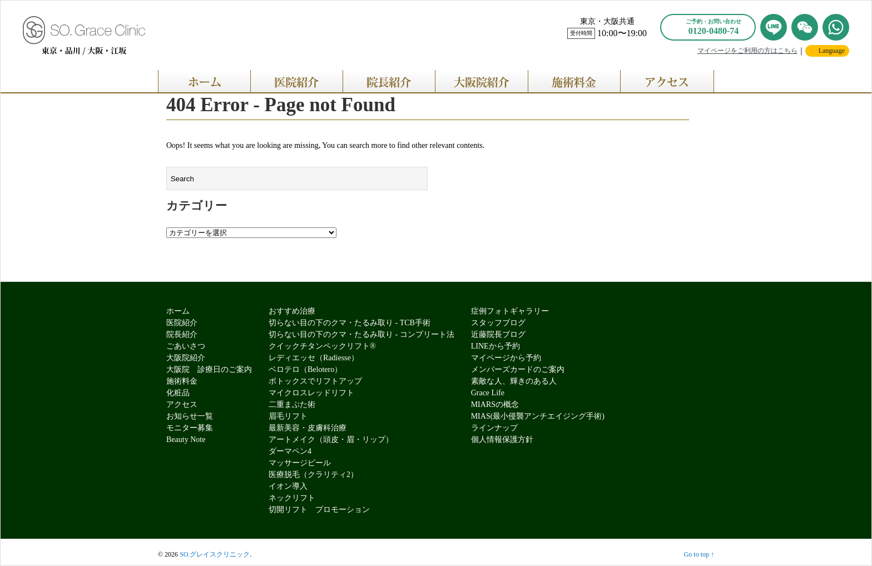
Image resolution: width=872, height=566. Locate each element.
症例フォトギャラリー (510, 311)
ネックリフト (292, 498)
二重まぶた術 (292, 404)
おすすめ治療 (292, 311)
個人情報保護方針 (502, 439)
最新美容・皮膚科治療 (307, 428)
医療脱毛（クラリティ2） (313, 474)
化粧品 (178, 393)
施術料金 (181, 381)
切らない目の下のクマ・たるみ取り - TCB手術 (349, 323)
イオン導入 (288, 486)
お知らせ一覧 (189, 416)
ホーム (178, 311)
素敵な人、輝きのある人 (514, 381)
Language (832, 50)
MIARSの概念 (495, 404)
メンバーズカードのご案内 (517, 369)
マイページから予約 (506, 358)
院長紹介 (181, 334)
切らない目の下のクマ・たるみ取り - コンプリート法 (361, 334)
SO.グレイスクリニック (215, 554)
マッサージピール (300, 463)
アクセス (181, 404)
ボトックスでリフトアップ (315, 381)
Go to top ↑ (699, 554)
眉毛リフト (288, 416)
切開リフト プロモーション (319, 509)
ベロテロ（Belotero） (305, 369)
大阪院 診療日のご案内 (209, 369)
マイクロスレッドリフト (311, 393)
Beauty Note (185, 439)
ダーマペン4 (290, 451)
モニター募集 (189, 428)
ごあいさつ (185, 346)
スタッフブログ (498, 323)
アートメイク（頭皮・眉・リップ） (331, 439)
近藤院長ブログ (498, 334)
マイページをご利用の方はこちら (747, 50)
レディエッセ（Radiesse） (314, 358)
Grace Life (487, 393)
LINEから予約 (495, 346)
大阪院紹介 (185, 358)
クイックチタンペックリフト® (322, 346)
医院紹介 (181, 323)
